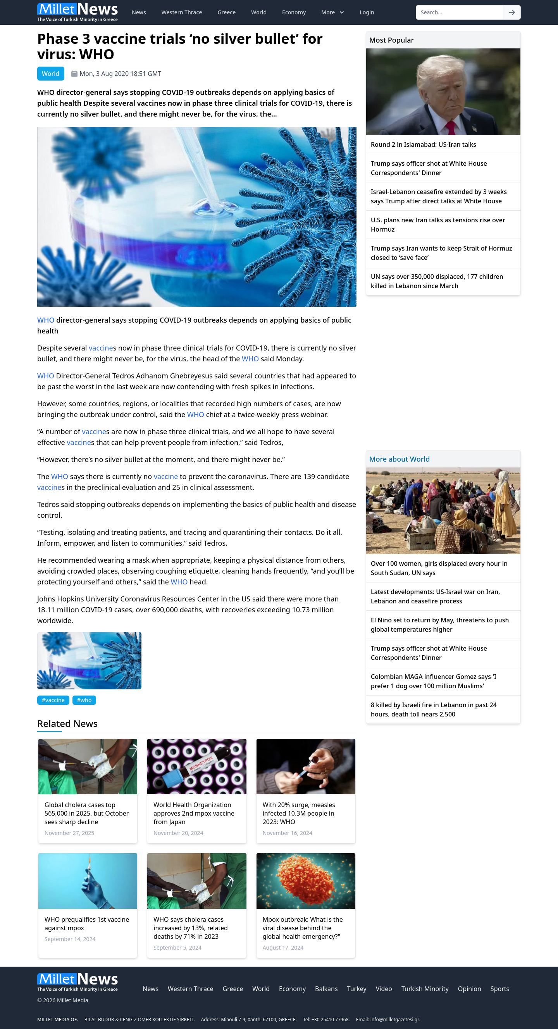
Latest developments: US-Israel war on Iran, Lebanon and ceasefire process (435, 596)
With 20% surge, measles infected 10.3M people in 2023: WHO (299, 813)
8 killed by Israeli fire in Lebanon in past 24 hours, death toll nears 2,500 (434, 709)
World (259, 12)
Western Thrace (182, 12)
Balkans (326, 988)
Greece (226, 12)
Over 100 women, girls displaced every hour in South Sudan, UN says (439, 568)
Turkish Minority (425, 988)
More (333, 12)
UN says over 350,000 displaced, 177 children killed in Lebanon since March (437, 281)
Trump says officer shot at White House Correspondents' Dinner (429, 168)
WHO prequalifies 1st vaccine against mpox (87, 923)
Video (384, 988)
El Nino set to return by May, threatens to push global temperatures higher (440, 625)
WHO (46, 320)
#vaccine (53, 700)
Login (367, 12)
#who (84, 700)
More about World (399, 459)
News (139, 12)
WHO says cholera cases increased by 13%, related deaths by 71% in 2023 (190, 928)
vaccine (101, 347)
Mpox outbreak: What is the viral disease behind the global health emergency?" (303, 928)
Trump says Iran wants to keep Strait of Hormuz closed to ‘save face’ (441, 253)
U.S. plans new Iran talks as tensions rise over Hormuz (438, 225)
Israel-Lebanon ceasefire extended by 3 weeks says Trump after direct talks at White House (439, 196)
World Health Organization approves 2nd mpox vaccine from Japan (193, 813)
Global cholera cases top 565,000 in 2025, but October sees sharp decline (87, 813)
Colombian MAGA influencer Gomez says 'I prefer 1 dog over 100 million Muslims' (433, 681)
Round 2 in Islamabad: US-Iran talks (423, 144)
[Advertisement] (443, 371)
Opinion (469, 988)
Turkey (357, 988)
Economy (294, 12)
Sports (500, 988)
